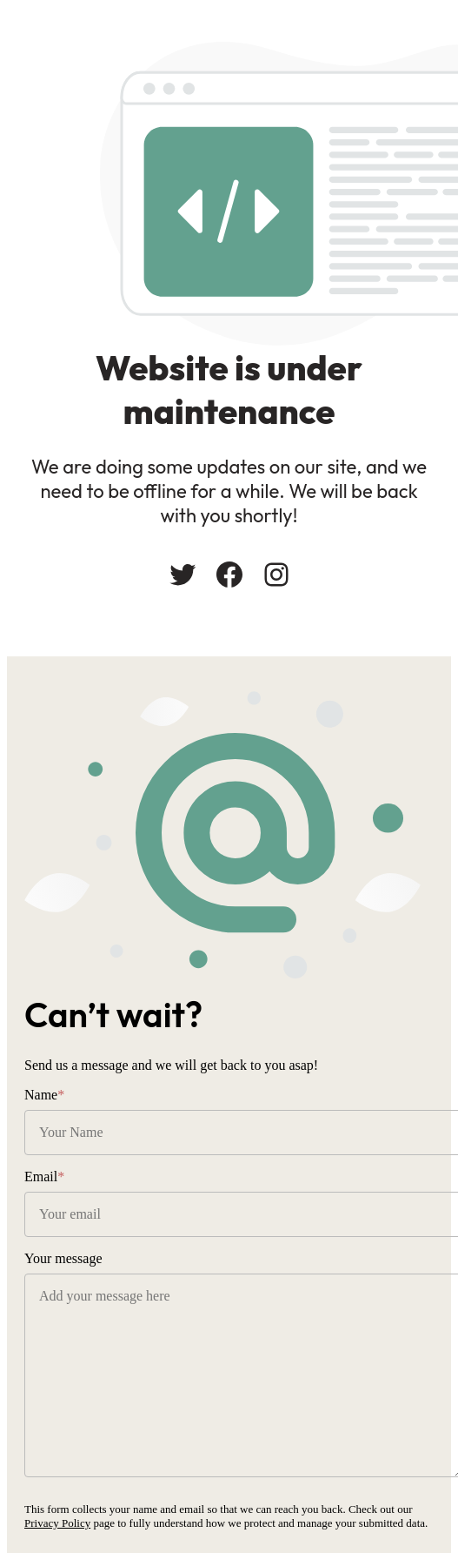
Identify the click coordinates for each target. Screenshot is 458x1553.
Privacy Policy (57, 1522)
